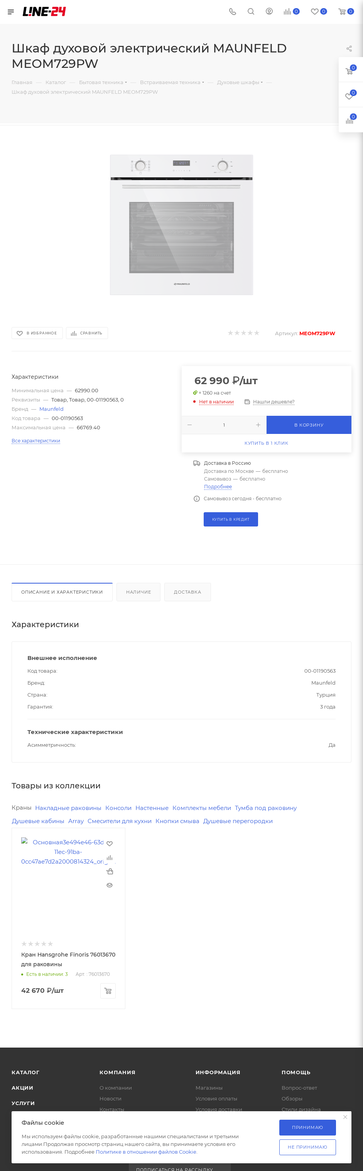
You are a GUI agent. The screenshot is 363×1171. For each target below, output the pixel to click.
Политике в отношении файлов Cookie (146, 1152)
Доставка (187, 592)
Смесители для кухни (120, 821)
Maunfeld (51, 409)
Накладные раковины (68, 808)
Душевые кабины (38, 821)
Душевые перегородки (238, 821)
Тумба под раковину (266, 808)
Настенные (152, 808)
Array (76, 821)
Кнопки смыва (177, 821)
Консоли (118, 808)
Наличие (138, 592)
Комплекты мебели (201, 808)
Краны (22, 807)
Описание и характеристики (62, 592)
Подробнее (218, 486)
